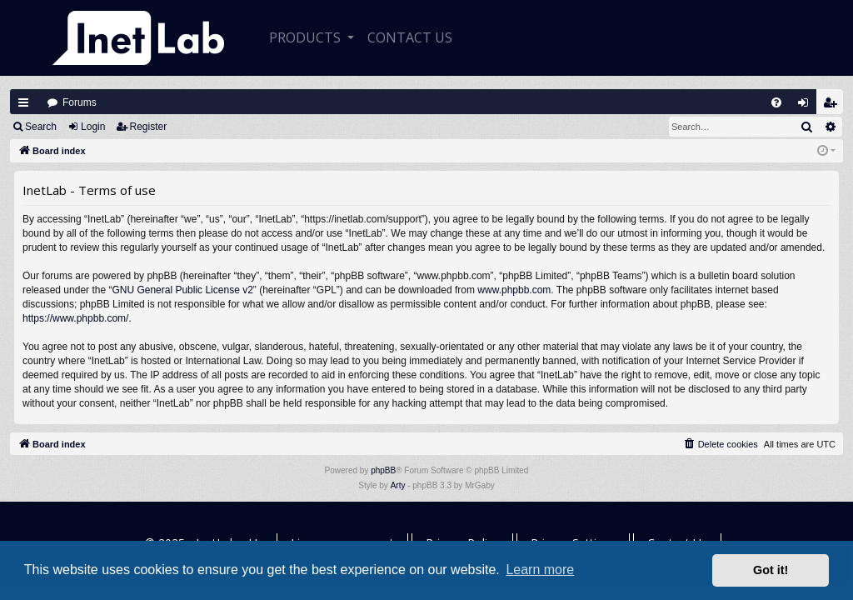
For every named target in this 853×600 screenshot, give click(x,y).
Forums (79, 102)
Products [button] (306, 37)
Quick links (23, 102)
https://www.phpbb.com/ (75, 318)
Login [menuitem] (807, 106)
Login (93, 126)
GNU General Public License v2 (182, 290)
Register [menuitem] (834, 106)
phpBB (383, 470)
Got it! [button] (770, 570)
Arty (398, 485)
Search (41, 126)
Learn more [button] (540, 569)
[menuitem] (776, 102)
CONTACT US (409, 37)
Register (148, 126)
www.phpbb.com (514, 290)
